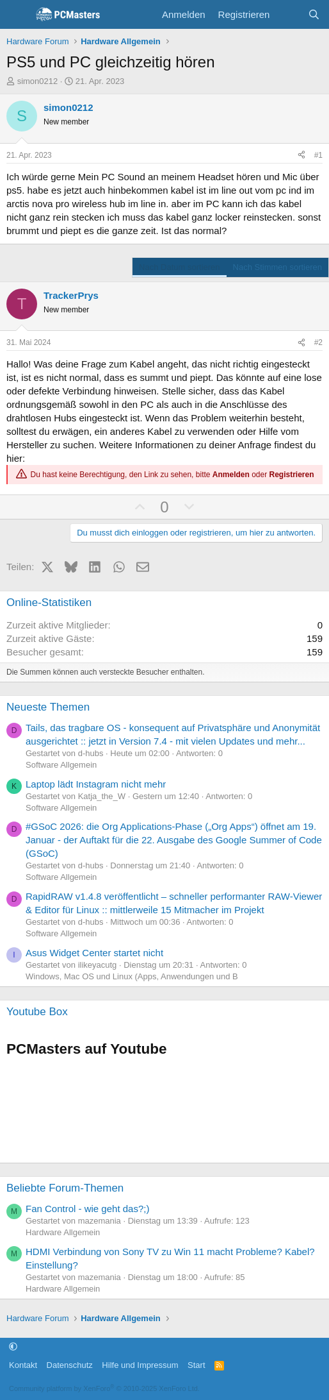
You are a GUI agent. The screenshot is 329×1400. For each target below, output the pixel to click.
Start (196, 1365)
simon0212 (37, 81)
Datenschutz (70, 1365)
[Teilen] (301, 155)
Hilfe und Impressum (140, 1365)
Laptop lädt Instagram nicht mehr (96, 784)
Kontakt (23, 1365)
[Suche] (313, 14)
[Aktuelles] (288, 14)
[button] (13, 1347)
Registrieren (291, 474)
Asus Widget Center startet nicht (94, 952)
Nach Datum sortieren (179, 267)
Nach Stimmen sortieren (277, 267)
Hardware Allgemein (63, 1232)
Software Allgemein (61, 765)
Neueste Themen (48, 707)
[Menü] (18, 15)
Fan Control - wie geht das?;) (87, 1208)
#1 (318, 155)
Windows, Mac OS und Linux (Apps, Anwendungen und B (132, 976)
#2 (318, 342)
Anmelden (231, 474)
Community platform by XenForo (104, 1388)
